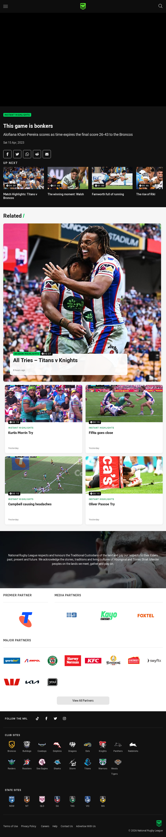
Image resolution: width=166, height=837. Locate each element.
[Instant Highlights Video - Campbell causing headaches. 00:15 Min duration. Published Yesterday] (43, 490)
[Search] (160, 6)
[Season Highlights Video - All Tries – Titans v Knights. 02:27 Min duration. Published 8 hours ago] (82, 302)
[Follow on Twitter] (55, 718)
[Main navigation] (5, 6)
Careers (45, 826)
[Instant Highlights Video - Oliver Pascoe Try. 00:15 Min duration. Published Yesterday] (124, 490)
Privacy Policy (28, 826)
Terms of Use (10, 826)
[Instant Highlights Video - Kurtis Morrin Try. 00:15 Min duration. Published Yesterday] (43, 419)
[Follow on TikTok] (37, 718)
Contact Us (67, 826)
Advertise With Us (86, 826)
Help (55, 826)
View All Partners (83, 700)
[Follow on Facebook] (46, 718)
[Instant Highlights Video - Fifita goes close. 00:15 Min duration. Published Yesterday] (124, 419)
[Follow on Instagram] (64, 718)
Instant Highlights (17, 115)
